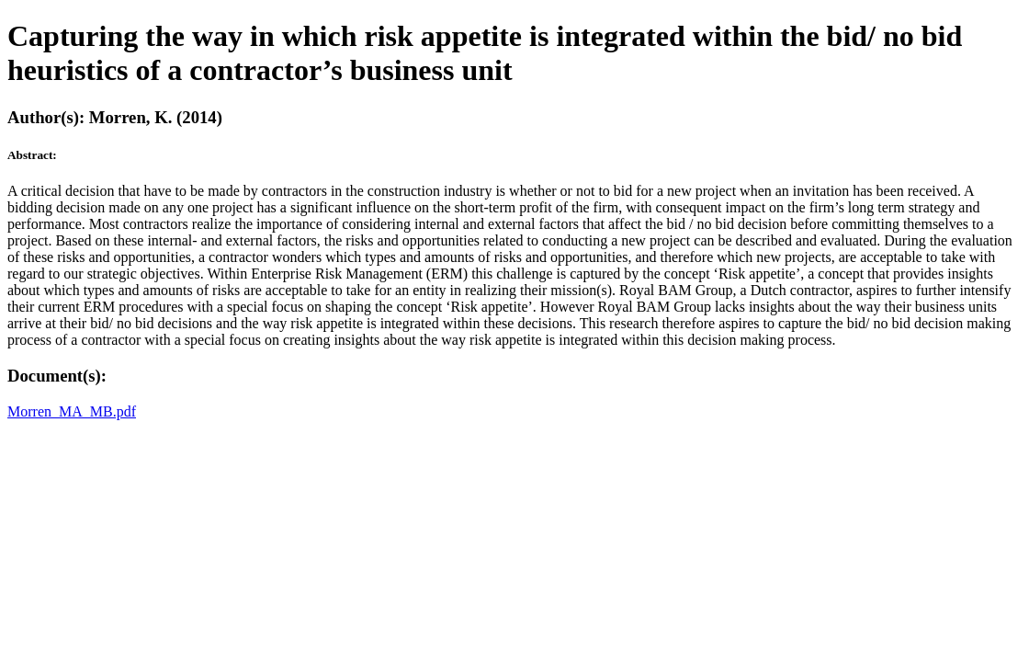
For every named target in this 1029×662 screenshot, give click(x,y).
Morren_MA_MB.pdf (71, 411)
